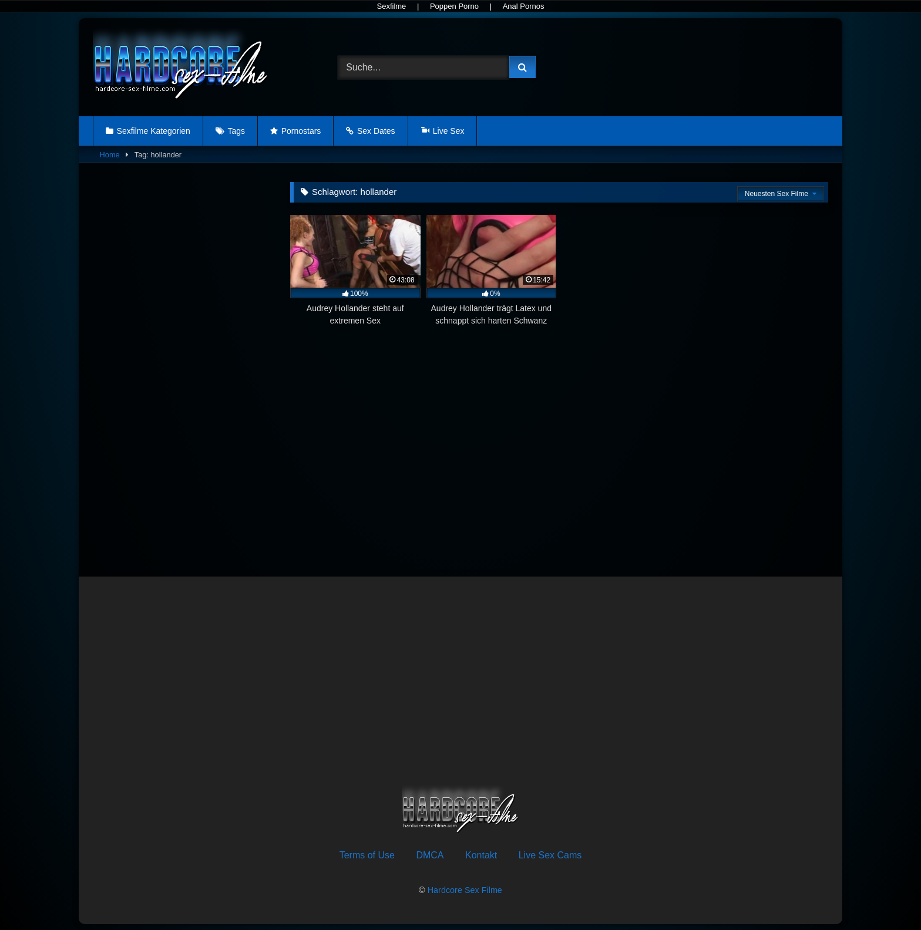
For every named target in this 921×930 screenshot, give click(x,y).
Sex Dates (376, 131)
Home (110, 154)
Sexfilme (391, 6)
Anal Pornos (523, 6)
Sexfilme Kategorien (153, 131)
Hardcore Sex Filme (465, 890)
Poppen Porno (454, 6)
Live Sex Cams (550, 855)
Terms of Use (367, 855)
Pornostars (301, 131)
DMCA (429, 855)
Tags (236, 131)
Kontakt (481, 855)
